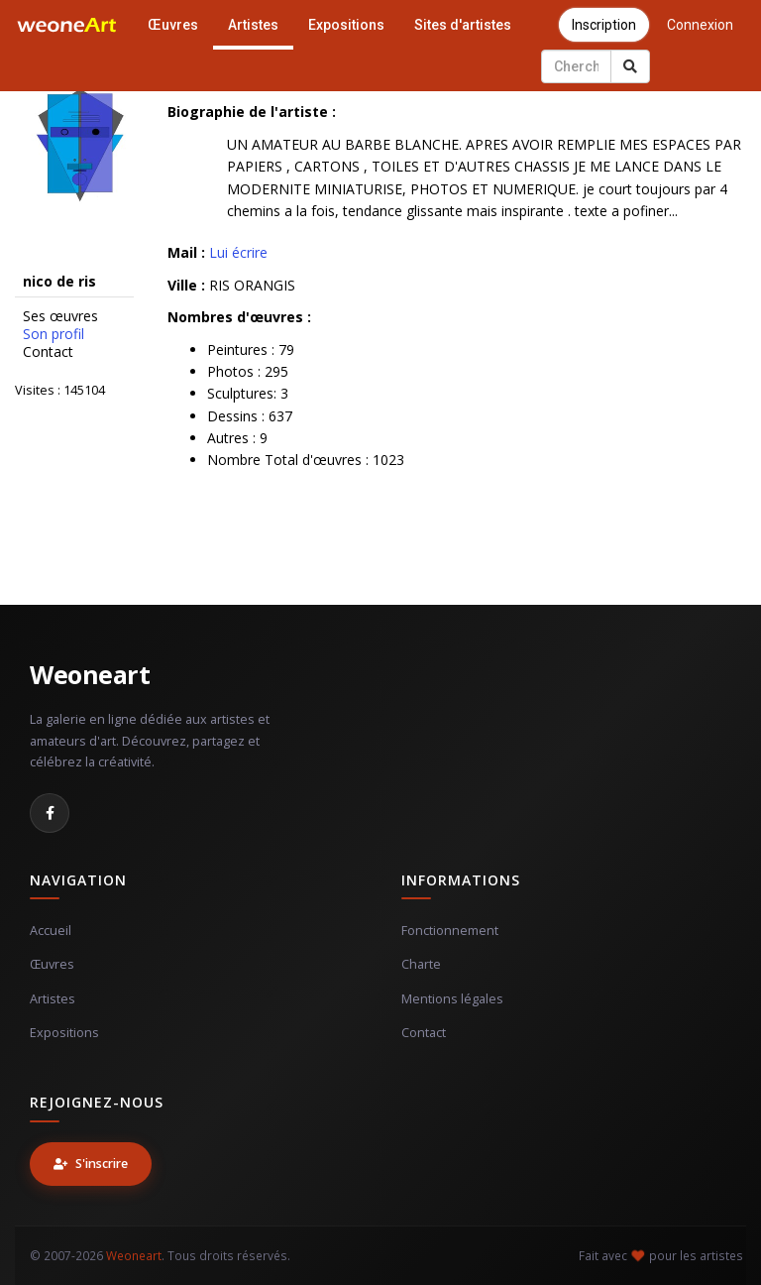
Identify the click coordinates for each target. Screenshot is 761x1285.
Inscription (604, 25)
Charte (421, 964)
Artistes (253, 25)
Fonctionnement (449, 930)
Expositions (346, 25)
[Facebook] (49, 813)
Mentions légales (452, 999)
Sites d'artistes (462, 25)
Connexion (700, 25)
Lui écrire (238, 252)
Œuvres (173, 25)
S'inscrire (91, 1163)
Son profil (53, 334)
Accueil (50, 930)
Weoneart (90, 674)
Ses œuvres (60, 316)
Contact (48, 352)
